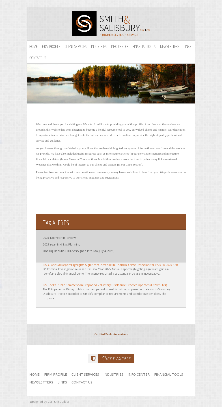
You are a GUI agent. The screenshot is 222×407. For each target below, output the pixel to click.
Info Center (119, 46)
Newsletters (169, 46)
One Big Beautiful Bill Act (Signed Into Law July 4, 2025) (78, 251)
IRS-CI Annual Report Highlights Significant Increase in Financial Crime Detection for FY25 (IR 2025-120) (110, 265)
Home (33, 46)
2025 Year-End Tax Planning (61, 244)
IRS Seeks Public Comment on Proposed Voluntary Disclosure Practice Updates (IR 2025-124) (105, 285)
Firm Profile (51, 46)
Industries (99, 46)
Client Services (76, 46)
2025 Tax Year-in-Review (59, 238)
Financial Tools (144, 46)
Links (187, 46)
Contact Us (37, 57)
